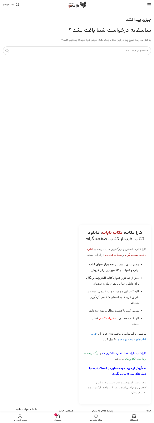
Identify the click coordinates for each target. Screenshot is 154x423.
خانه (148, 411)
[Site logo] (77, 4)
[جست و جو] (11, 4)
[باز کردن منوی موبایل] (149, 4)
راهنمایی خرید (67, 411)
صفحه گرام (131, 254)
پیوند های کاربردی (102, 411)
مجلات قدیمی (113, 254)
